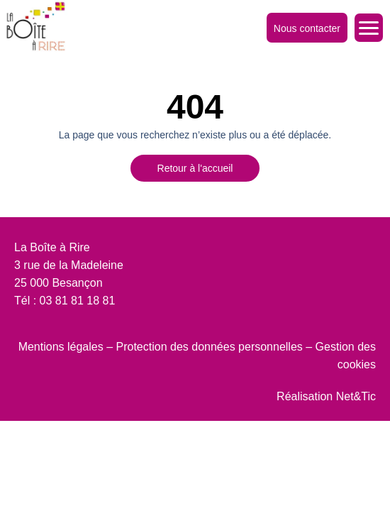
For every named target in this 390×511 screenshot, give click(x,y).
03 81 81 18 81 (78, 301)
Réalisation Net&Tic (326, 396)
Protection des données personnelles (209, 347)
